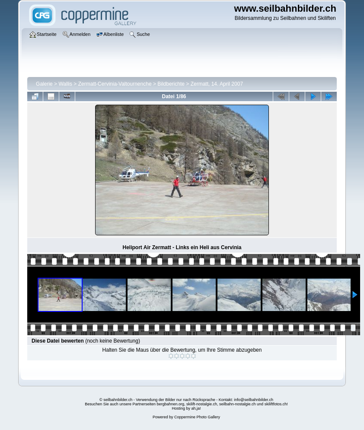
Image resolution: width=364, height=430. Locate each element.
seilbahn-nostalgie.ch (237, 404)
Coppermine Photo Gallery (197, 417)
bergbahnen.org (170, 404)
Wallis (65, 84)
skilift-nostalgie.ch (201, 404)
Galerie (44, 84)
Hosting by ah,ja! (186, 408)
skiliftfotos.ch (276, 404)
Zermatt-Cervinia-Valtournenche (115, 84)
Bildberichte (171, 84)
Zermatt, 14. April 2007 (217, 84)
